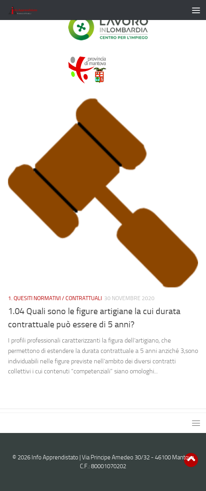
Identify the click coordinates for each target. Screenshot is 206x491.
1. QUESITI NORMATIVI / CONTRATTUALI (55, 298)
